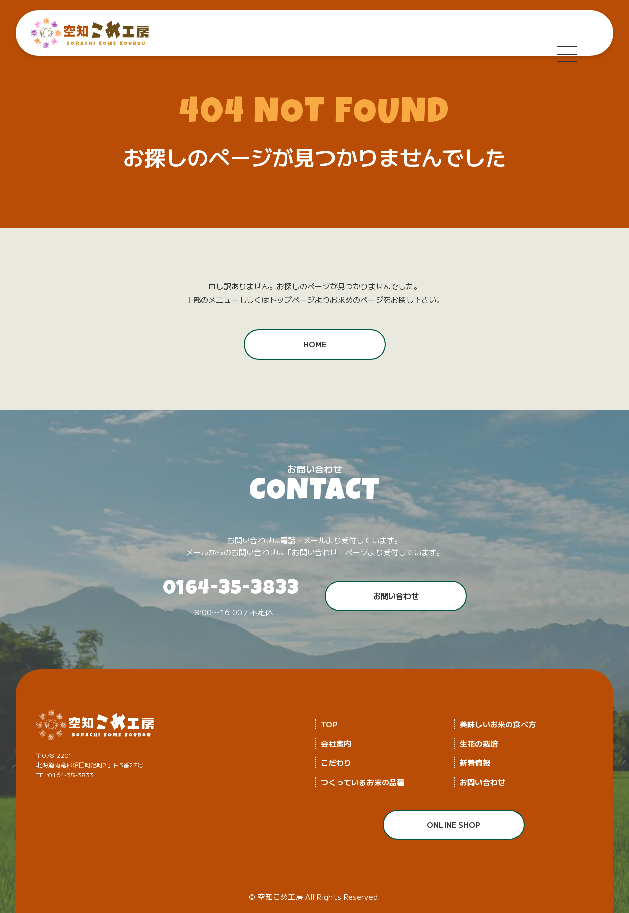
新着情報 (475, 762)
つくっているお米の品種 (362, 782)
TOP (329, 724)
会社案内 (336, 743)
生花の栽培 (479, 743)
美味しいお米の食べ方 (498, 724)
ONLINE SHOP (453, 824)
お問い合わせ (396, 595)
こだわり (336, 762)
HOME (314, 344)
